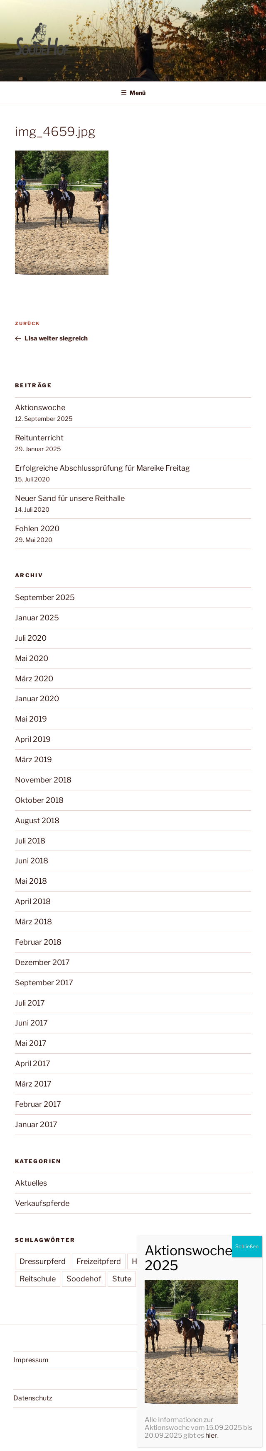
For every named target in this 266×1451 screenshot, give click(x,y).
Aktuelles (31, 1183)
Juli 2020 (31, 638)
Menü (133, 92)
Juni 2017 (31, 1022)
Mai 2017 (31, 1043)
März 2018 (33, 921)
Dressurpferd (43, 1261)
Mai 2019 (31, 719)
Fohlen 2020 (37, 528)
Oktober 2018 (39, 800)
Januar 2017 (36, 1124)
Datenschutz (32, 1398)
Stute (121, 1278)
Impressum (31, 1360)
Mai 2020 (31, 658)
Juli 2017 (30, 1003)
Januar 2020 (37, 698)
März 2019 (33, 759)
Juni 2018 (31, 860)
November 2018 (43, 779)
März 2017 (33, 1083)
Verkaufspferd (167, 1278)
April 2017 (32, 1063)
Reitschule (38, 1278)
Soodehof (83, 1278)
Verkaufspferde (42, 1203)
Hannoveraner (157, 1261)
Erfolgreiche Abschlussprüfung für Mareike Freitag (102, 468)
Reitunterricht (39, 437)
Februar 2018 (38, 942)
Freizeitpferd (98, 1261)
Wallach (217, 1278)
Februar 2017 (38, 1104)
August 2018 (37, 820)
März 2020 (34, 678)
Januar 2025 (37, 617)
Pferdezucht (214, 1261)
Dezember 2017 (42, 962)
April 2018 (33, 901)
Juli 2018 (30, 840)
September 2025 (45, 597)
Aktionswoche (40, 407)
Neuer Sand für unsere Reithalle (70, 498)
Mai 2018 (31, 881)
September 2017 (44, 982)
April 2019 (33, 739)
